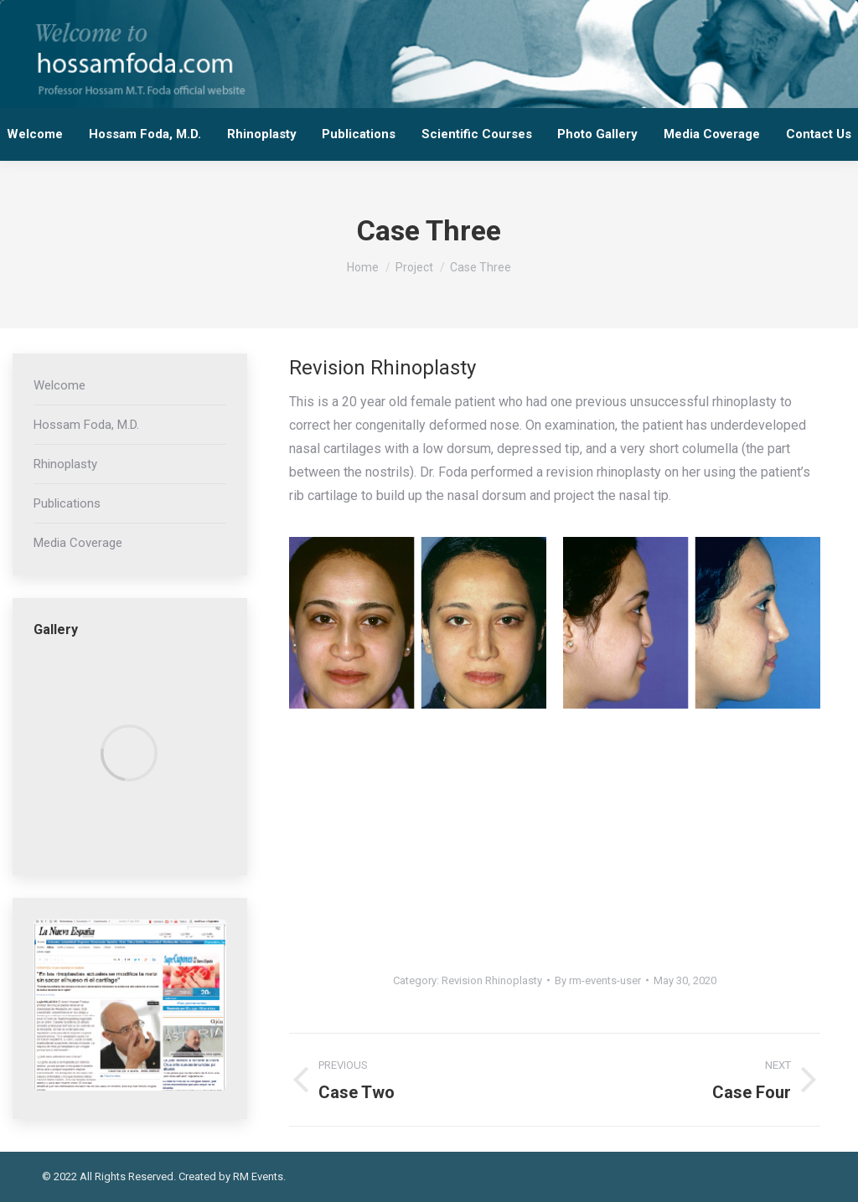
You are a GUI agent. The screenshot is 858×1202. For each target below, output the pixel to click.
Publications (67, 503)
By (598, 980)
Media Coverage (78, 542)
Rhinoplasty (65, 464)
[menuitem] (35, 134)
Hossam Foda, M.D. (86, 424)
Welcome (59, 385)
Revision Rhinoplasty (492, 980)
